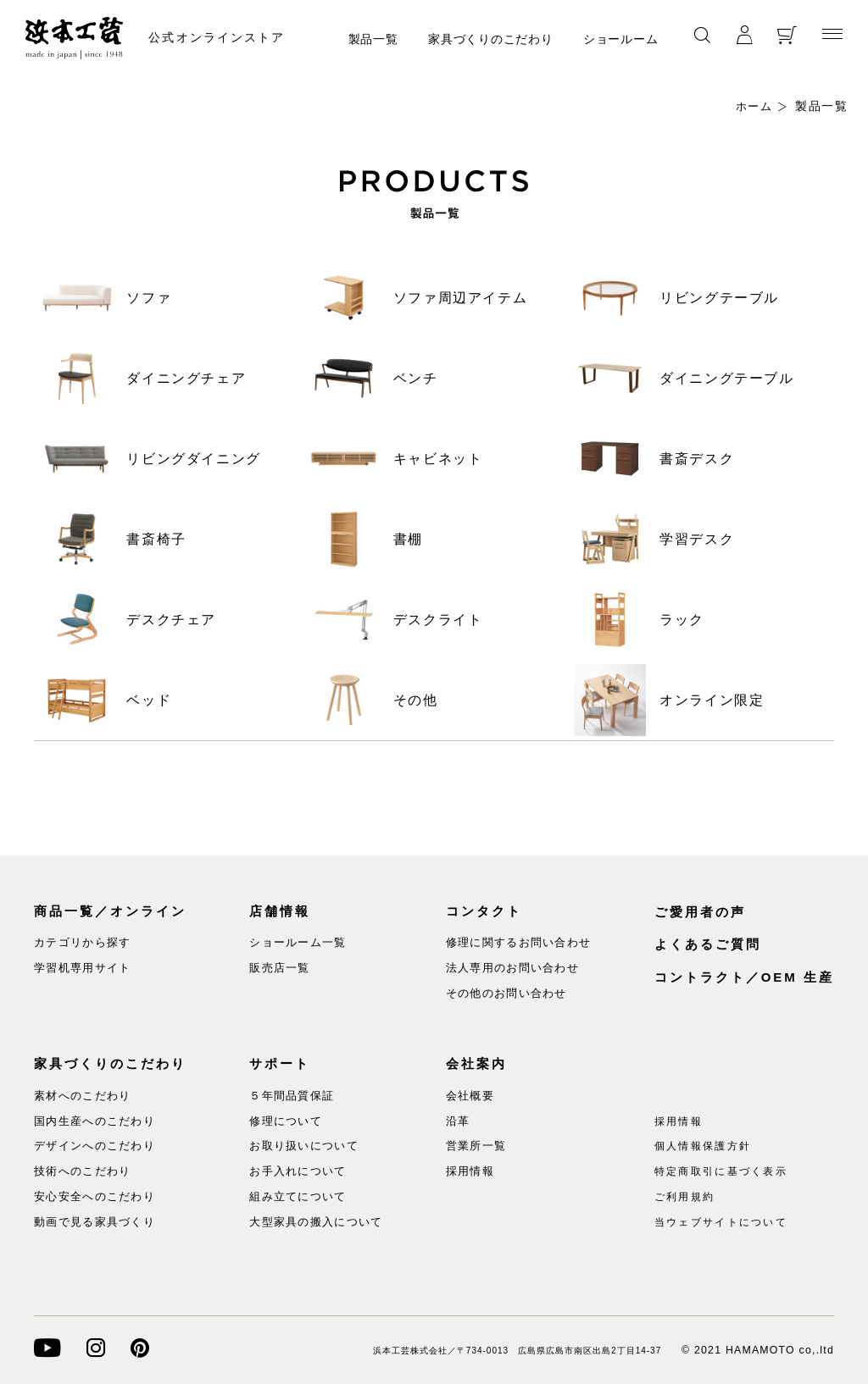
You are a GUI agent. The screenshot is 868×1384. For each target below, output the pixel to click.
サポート (279, 1063)
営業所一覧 (476, 1145)
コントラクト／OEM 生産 (744, 977)
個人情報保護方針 (707, 1145)
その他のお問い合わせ (506, 993)
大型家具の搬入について (315, 1221)
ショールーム (620, 39)
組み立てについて (297, 1196)
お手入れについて (297, 1171)
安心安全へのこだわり (94, 1196)
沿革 (458, 1120)
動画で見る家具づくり (94, 1221)
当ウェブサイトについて (727, 1221)
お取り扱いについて (304, 1145)
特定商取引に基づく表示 (727, 1171)
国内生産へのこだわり (94, 1120)
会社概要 (470, 1095)
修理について (285, 1120)
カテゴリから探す (82, 942)
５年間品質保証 (291, 1095)
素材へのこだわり (82, 1095)
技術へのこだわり (82, 1171)
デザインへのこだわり (94, 1145)
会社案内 (476, 1063)
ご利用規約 (687, 1196)
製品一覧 (373, 39)
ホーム (752, 106)
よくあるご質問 (707, 944)
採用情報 (470, 1171)
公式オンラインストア (226, 37)
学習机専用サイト (82, 967)
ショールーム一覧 (297, 942)
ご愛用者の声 (700, 912)
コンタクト (484, 911)
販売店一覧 (279, 967)
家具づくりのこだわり (490, 39)
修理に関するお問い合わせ (519, 942)
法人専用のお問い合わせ (512, 967)
